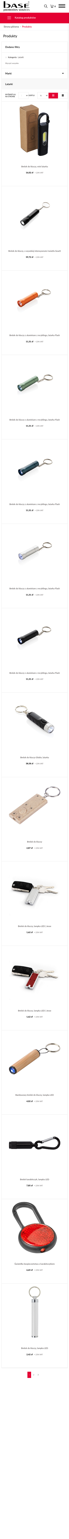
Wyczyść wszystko (12, 63)
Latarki (14, 57)
